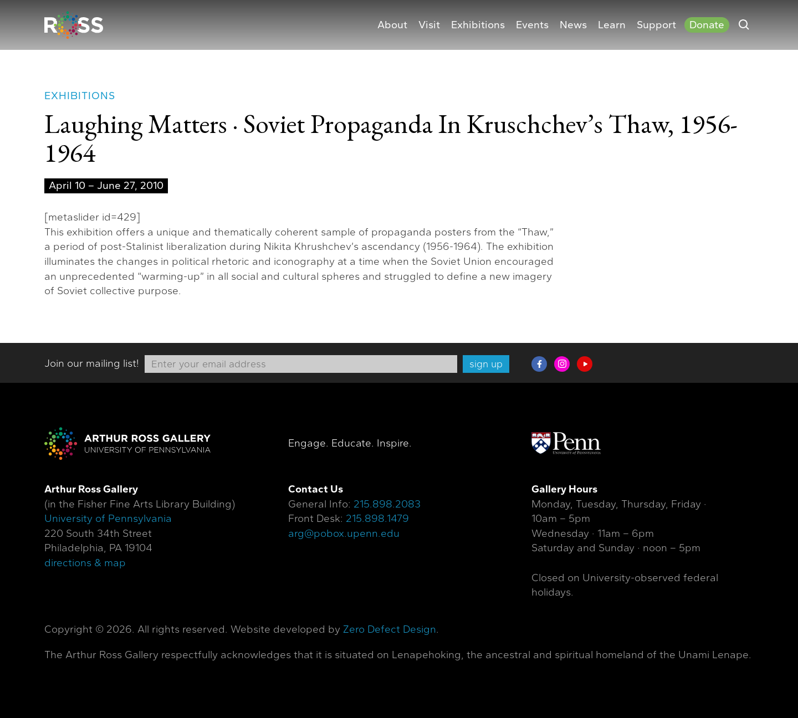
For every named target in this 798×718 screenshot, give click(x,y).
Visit (429, 25)
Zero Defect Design (389, 629)
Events (532, 25)
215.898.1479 (377, 518)
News (573, 25)
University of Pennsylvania (108, 518)
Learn (612, 25)
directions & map (85, 563)
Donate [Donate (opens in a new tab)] (706, 25)
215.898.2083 (387, 504)
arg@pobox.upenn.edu (344, 533)
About (392, 25)
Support (656, 25)
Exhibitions (478, 25)
